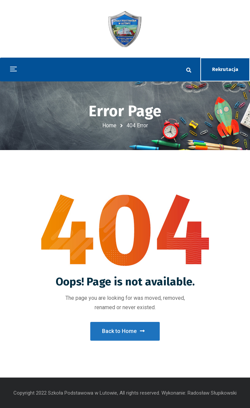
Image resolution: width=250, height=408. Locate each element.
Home (109, 125)
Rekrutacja (225, 69)
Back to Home (123, 331)
